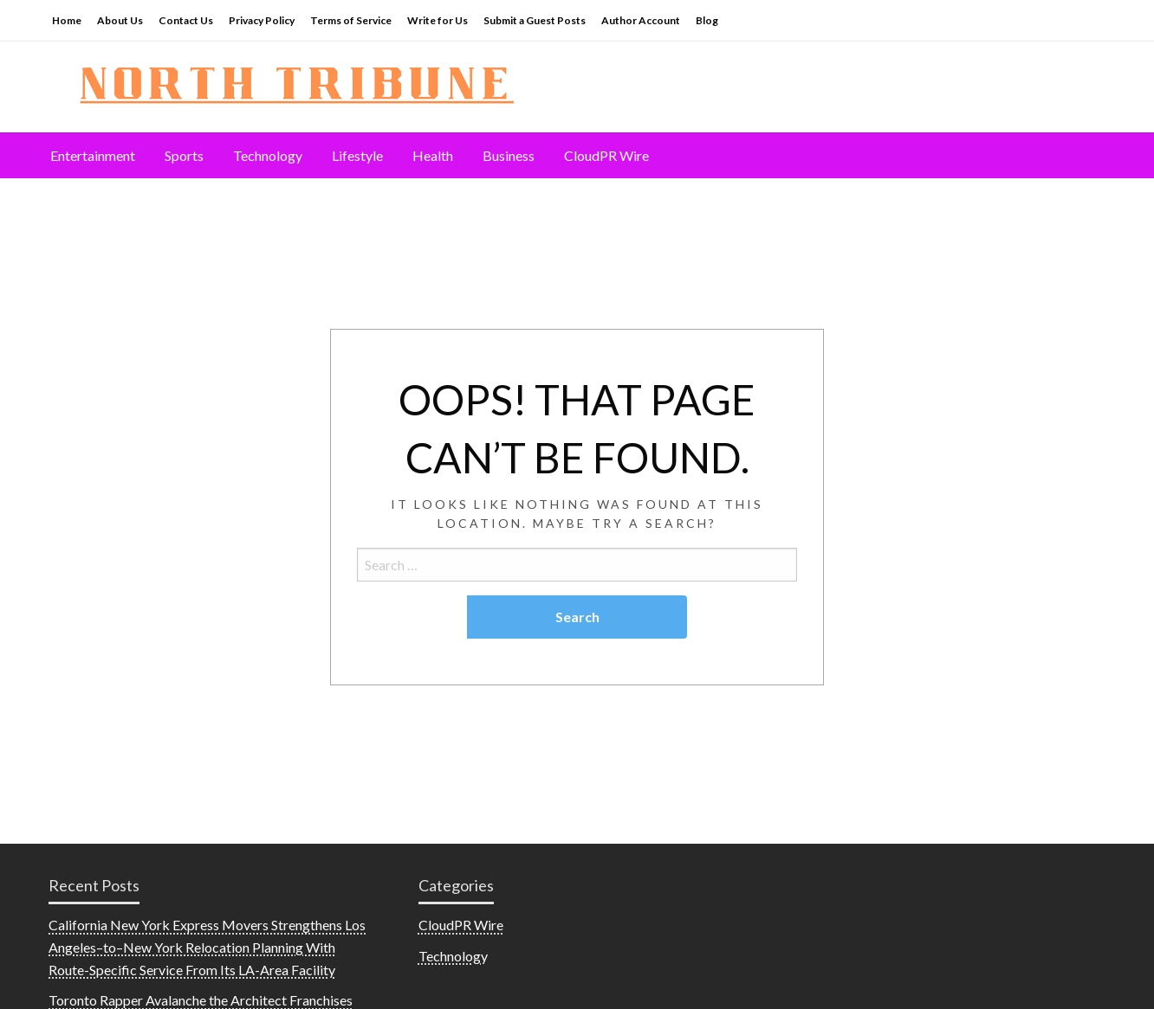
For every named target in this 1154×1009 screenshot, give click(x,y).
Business (509, 155)
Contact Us (186, 20)
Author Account (640, 20)
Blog (707, 20)
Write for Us (437, 20)
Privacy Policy (262, 20)
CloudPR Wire (606, 155)
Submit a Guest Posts (534, 20)
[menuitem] (93, 155)
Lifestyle (357, 155)
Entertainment (92, 155)
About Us (120, 20)
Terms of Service (351, 20)
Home (66, 20)
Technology (267, 155)
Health (432, 155)
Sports (184, 155)
